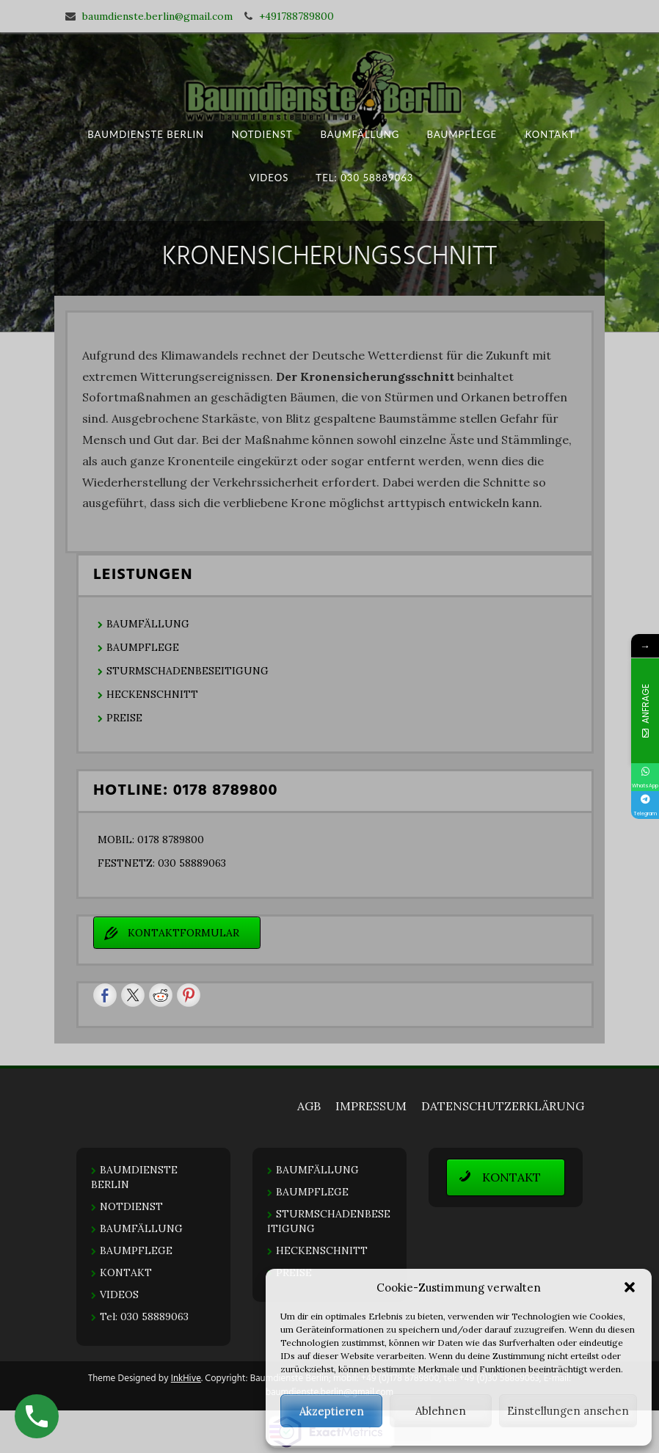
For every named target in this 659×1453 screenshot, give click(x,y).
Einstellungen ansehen (568, 1411)
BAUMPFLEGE (462, 134)
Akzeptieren (331, 1411)
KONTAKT (550, 134)
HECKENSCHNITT (152, 694)
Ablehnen (440, 1411)
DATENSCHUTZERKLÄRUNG (502, 1106)
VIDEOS (269, 177)
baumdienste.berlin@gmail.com (157, 16)
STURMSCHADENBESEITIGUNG (187, 670)
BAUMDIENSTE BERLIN (145, 134)
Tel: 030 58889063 (365, 177)
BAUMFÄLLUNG (359, 134)
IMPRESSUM (371, 1106)
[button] (629, 1287)
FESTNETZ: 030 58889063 (162, 863)
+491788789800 (296, 16)
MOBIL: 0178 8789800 (151, 839)
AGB (309, 1106)
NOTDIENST (262, 134)
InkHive (186, 1378)
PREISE (124, 717)
